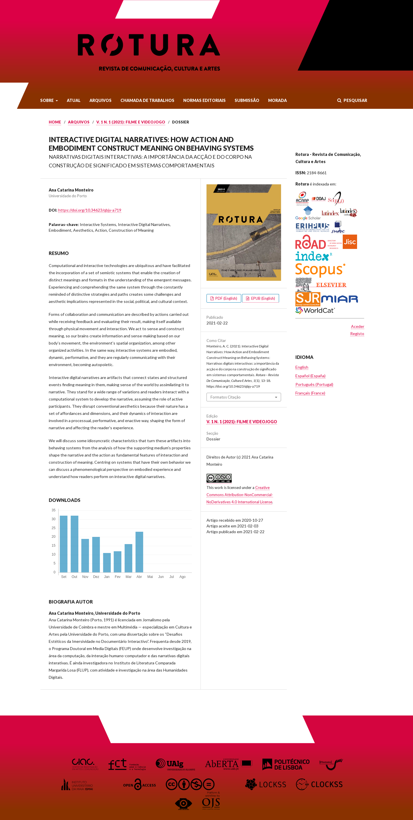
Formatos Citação (226, 397)
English (301, 367)
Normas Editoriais (204, 100)
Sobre (47, 100)
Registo (357, 333)
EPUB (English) (262, 298)
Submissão (247, 100)
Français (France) (310, 392)
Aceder (357, 326)
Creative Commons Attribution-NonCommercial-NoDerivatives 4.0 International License (239, 494)
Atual (74, 100)
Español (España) (310, 375)
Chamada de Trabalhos (147, 100)
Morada (277, 100)
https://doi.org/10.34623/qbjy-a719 (89, 210)
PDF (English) (226, 298)
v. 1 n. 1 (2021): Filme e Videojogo (130, 122)
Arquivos (100, 100)
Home (55, 122)
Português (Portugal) (314, 384)
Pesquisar (355, 100)
